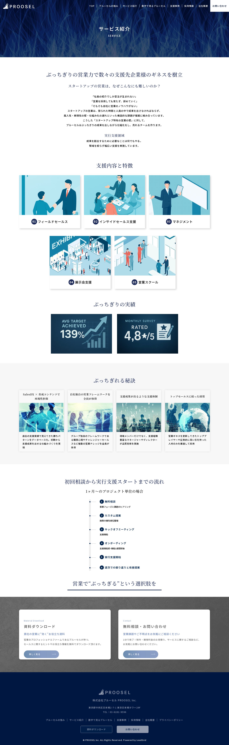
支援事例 (175, 5)
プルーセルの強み (108, 5)
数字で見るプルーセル (154, 5)
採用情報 (189, 5)
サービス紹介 (130, 5)
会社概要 (203, 5)
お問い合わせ (219, 5)
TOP (91, 5)
